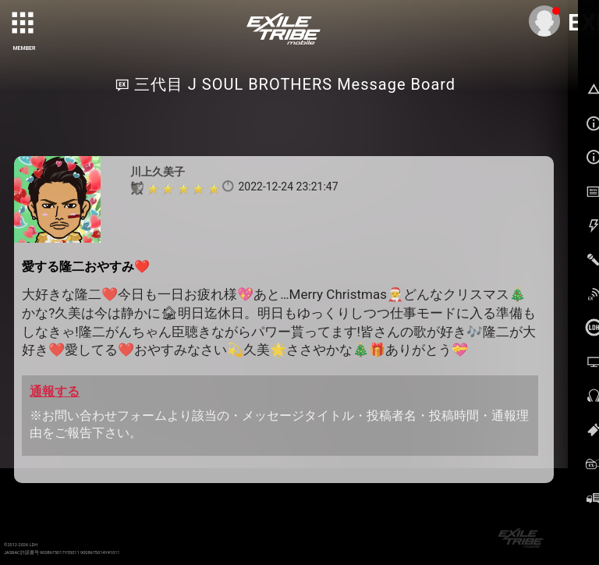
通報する (55, 391)
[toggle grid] (24, 24)
